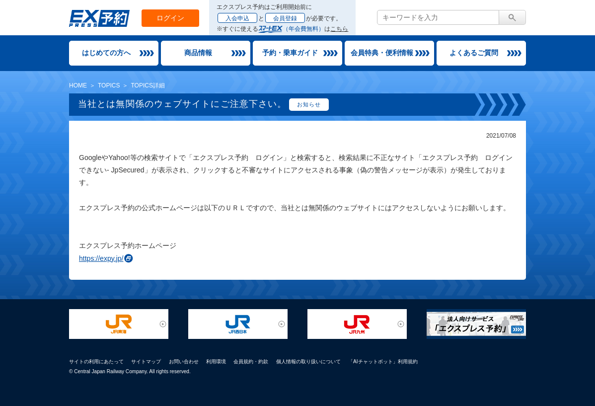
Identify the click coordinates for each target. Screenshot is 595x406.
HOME (78, 85)
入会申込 (237, 18)
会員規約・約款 (250, 361)
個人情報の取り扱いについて (308, 361)
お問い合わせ (184, 361)
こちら (339, 28)
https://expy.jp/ (101, 258)
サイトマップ (146, 361)
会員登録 (285, 18)
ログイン (170, 18)
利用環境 (216, 361)
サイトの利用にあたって (96, 361)
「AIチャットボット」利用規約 (383, 361)
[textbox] (438, 17)
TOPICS (109, 85)
